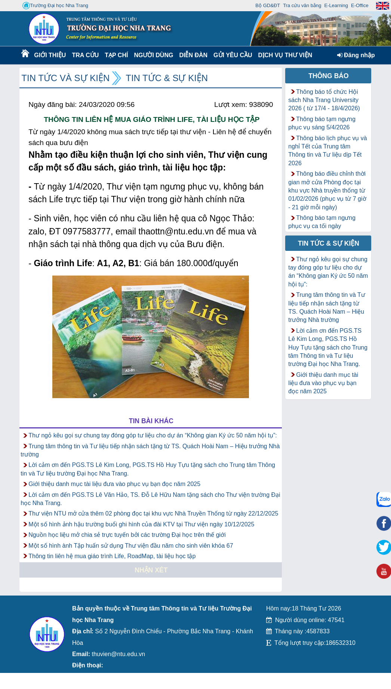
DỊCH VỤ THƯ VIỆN (284, 55)
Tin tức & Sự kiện (167, 78)
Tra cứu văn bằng (302, 5)
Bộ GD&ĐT (267, 5)
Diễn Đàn (193, 55)
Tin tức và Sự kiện (65, 78)
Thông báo (328, 76)
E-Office (360, 5)
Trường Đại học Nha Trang (55, 5)
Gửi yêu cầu (232, 55)
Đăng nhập (356, 55)
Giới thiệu (49, 55)
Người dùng (153, 55)
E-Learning (336, 5)
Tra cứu (85, 55)
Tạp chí (116, 55)
